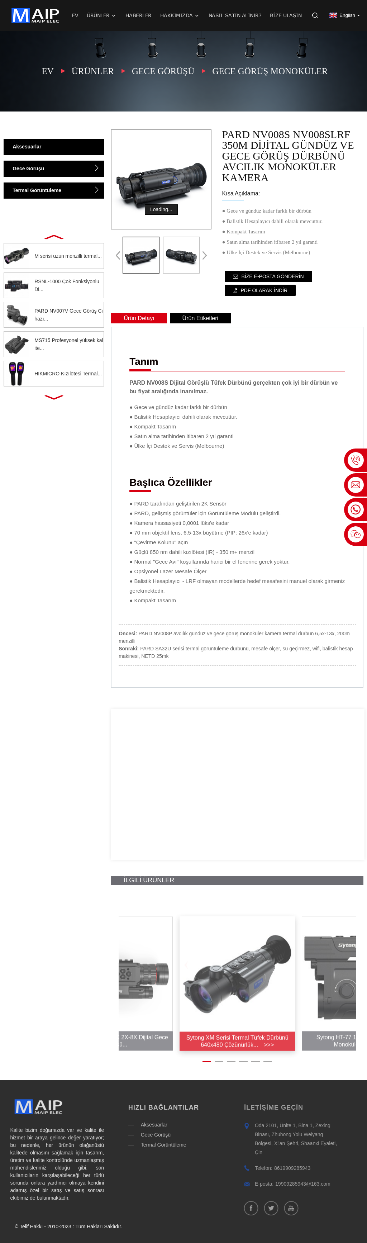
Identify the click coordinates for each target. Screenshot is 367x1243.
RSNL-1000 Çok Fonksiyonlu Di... (66, 285)
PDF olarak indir (264, 290)
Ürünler (102, 15)
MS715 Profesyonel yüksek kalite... (68, 344)
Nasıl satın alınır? (235, 15)
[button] (54, 236)
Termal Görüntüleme (37, 190)
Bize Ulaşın (286, 15)
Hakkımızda (180, 15)
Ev (75, 15)
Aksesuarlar (27, 147)
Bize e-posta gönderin (273, 276)
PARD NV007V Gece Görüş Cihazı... (68, 315)
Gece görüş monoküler (270, 71)
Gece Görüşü (163, 71)
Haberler (138, 15)
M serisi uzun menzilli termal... (68, 256)
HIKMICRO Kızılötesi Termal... (68, 373)
